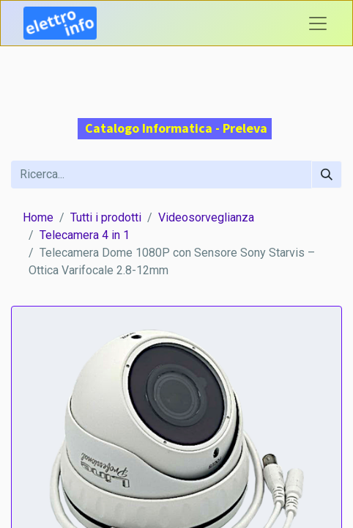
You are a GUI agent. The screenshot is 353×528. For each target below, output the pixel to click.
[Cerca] (326, 174)
